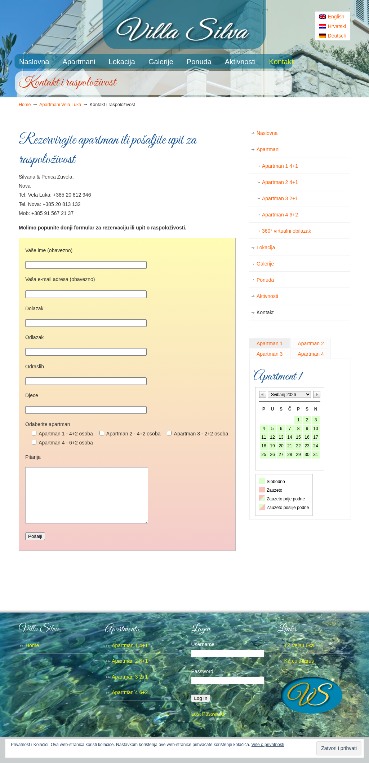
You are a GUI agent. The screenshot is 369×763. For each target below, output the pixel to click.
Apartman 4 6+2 (280, 215)
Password (202, 682)
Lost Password (207, 725)
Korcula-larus (299, 672)
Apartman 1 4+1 (280, 166)
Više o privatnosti (268, 744)
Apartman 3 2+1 (280, 198)
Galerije (265, 264)
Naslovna (267, 133)
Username (202, 655)
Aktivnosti (267, 296)
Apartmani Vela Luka (60, 104)
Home (25, 104)
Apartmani (268, 149)
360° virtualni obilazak (286, 231)
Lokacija (266, 247)
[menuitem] (333, 16)
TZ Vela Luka (299, 656)
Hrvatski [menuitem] (337, 26)
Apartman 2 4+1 (280, 182)
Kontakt (265, 312)
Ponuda (265, 280)
